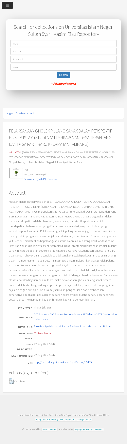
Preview (52, 179)
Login (9, 113)
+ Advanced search (63, 84)
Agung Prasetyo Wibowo (88, 429)
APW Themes (49, 429)
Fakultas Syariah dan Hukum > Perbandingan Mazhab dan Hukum (72, 326)
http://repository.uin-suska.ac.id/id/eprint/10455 (63, 362)
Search (63, 74)
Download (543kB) (34, 179)
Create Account (25, 113)
